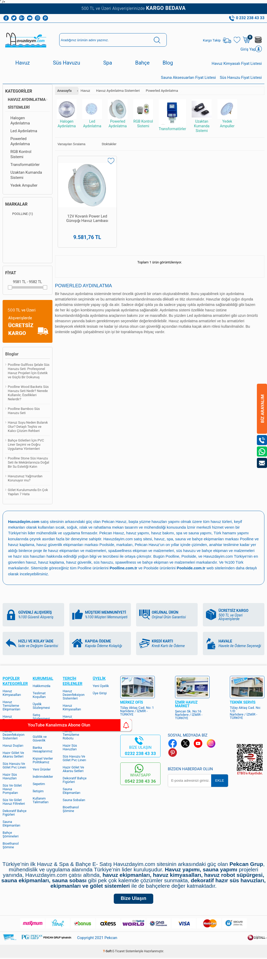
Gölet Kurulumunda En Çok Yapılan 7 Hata (28, 493)
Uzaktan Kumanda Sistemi (26, 176)
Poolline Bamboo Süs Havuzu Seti (24, 412)
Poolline (247, 539)
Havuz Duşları (13, 745)
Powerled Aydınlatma (20, 142)
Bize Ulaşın (133, 899)
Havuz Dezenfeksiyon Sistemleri (13, 734)
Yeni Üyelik (101, 686)
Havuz (22, 63)
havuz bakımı (163, 533)
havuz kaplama (77, 562)
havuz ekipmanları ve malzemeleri (84, 551)
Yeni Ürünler (42, 769)
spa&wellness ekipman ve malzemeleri (149, 551)
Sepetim (39, 784)
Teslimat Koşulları (39, 694)
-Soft (107, 952)
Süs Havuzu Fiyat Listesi (241, 78)
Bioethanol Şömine (11, 845)
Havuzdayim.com (118, 539)
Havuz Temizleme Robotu (71, 734)
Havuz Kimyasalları (12, 692)
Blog (168, 63)
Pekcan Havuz (115, 522)
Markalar (16, 204)
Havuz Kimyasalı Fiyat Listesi (237, 64)
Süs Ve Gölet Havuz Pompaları (12, 788)
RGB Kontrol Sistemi (20, 155)
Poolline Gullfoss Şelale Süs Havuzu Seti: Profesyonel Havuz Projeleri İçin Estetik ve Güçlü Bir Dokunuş (28, 371)
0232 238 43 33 (140, 753)
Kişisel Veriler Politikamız (43, 760)
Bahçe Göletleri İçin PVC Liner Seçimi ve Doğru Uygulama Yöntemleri (26, 445)
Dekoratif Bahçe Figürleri (14, 812)
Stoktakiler (106, 145)
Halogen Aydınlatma (20, 121)
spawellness (152, 562)
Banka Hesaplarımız (42, 749)
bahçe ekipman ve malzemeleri (196, 562)
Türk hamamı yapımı (233, 533)
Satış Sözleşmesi (41, 716)
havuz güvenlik (105, 562)
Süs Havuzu (66, 63)
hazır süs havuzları (51, 556)
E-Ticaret (118, 952)
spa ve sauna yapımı (195, 533)
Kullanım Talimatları (41, 800)
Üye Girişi (100, 693)
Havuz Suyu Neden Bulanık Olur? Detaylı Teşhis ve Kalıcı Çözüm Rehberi (28, 427)
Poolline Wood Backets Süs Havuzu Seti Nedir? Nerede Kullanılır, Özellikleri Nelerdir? (28, 394)
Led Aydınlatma (23, 131)
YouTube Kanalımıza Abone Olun (48, 725)
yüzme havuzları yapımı (160, 522)
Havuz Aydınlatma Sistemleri (27, 104)
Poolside (112, 545)
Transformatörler (25, 165)
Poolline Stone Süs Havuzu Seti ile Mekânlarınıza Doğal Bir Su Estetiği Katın (28, 463)
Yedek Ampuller (23, 186)
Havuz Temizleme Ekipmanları (11, 705)
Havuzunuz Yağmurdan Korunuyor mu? (25, 479)
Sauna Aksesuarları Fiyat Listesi (188, 78)
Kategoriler (18, 91)
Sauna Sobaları (74, 800)
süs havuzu (130, 562)
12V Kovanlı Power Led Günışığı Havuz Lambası (81, 211)
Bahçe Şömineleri (10, 834)
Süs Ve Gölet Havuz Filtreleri (14, 801)
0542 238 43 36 (140, 780)
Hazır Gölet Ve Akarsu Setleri (13, 754)
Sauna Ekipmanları (11, 823)
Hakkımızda (41, 686)
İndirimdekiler (43, 776)
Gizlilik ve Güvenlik (40, 738)
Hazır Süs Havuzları (10, 776)
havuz (56, 562)
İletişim (38, 791)
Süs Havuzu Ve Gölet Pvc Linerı (14, 765)
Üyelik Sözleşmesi (41, 705)
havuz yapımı (138, 533)
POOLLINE (19, 214)
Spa (107, 63)
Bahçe (142, 63)
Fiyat (10, 273)
